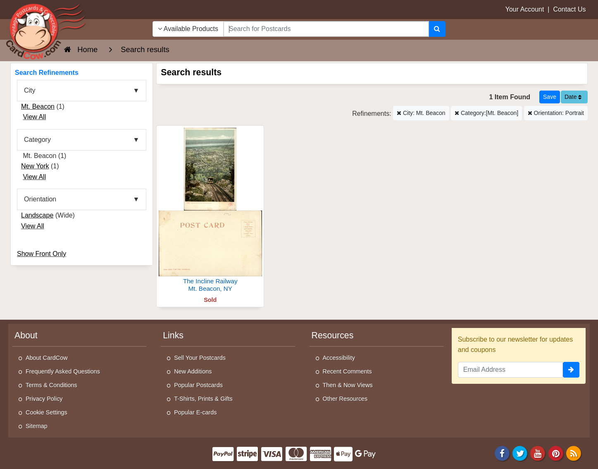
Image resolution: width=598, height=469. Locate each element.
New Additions (193, 371)
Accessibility (339, 357)
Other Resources (345, 398)
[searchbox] (326, 29)
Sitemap (37, 426)
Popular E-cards (195, 412)
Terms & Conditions (51, 385)
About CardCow (47, 357)
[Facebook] (502, 452)
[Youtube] (538, 452)
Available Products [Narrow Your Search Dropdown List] (188, 28)
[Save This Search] (549, 97)
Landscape (37, 215)
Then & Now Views (348, 385)
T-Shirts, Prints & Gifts (203, 398)
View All (34, 116)
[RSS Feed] (573, 452)
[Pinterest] (556, 452)
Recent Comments (347, 371)
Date (573, 96)
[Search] (437, 29)
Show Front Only (41, 253)
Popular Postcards (198, 385)
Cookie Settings (46, 412)
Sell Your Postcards (200, 357)
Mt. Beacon (38, 106)
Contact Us (569, 9)
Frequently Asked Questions (63, 371)
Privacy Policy (44, 398)
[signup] (571, 370)
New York (35, 166)
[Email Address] (510, 370)
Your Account (524, 9)
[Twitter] (520, 452)
